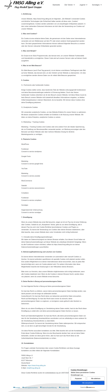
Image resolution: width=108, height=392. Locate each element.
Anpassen (78, 378)
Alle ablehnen (95, 378)
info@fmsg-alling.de (33, 368)
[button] (74, 5)
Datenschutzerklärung (48, 387)
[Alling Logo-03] (24, 5)
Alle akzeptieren (87, 383)
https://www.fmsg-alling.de (37, 365)
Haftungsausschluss (30, 387)
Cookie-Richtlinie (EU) (67, 387)
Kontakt (16, 387)
